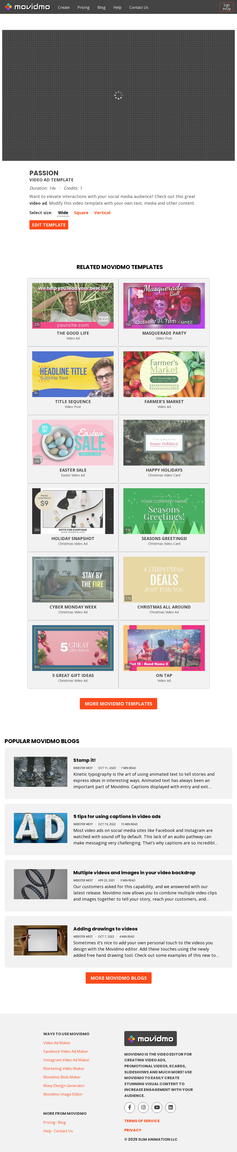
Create (64, 7)
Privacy (132, 1130)
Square (81, 212)
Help (117, 7)
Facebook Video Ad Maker (65, 1051)
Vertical (102, 212)
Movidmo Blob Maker (62, 1077)
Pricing (84, 7)
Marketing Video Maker (63, 1068)
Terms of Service (142, 1121)
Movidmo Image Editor (63, 1094)
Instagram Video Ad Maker (66, 1059)
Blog (101, 7)
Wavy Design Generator (64, 1085)
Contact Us (138, 7)
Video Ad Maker (57, 1042)
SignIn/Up (227, 7)
